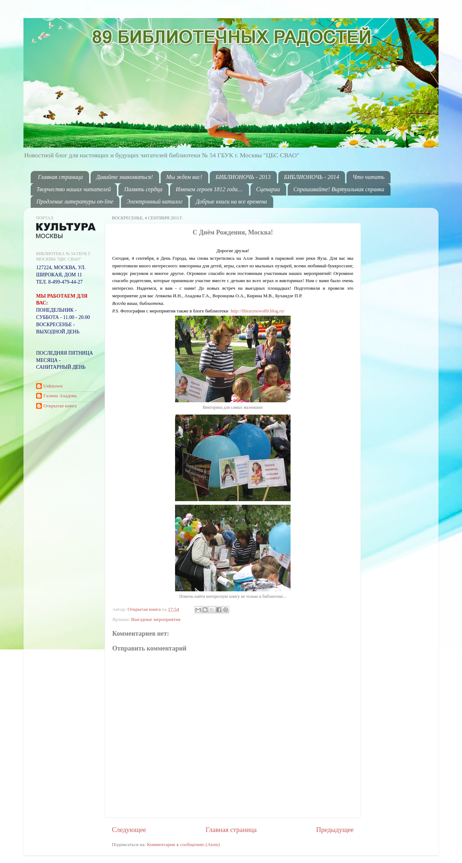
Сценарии (268, 189)
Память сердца (143, 189)
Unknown (52, 386)
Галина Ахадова (60, 395)
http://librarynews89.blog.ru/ (257, 311)
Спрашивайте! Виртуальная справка (338, 189)
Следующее (129, 829)
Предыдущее (335, 829)
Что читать (368, 177)
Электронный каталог (155, 201)
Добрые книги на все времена (231, 201)
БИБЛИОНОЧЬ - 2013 (243, 177)
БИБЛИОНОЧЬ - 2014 (311, 177)
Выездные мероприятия (155, 619)
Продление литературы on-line (74, 201)
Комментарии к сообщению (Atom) (183, 844)
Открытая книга (144, 609)
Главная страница (60, 177)
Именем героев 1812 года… (209, 189)
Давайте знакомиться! (124, 177)
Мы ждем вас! (184, 177)
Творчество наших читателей (73, 189)
